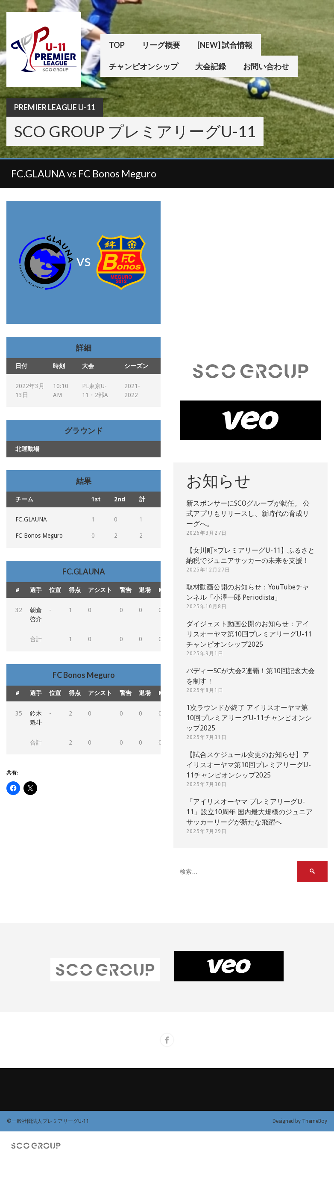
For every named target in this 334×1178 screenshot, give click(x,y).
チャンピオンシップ (143, 66)
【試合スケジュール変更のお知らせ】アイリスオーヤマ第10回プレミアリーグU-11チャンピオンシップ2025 (248, 765)
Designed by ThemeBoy (299, 1121)
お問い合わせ (266, 66)
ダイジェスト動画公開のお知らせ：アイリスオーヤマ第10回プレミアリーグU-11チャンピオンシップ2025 (249, 634)
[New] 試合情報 (224, 45)
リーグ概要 (161, 45)
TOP (117, 45)
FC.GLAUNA (31, 519)
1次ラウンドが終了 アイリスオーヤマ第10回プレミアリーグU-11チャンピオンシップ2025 (249, 718)
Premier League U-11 (54, 107)
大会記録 (210, 66)
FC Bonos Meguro (39, 535)
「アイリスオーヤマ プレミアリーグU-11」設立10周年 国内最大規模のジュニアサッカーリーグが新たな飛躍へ (249, 812)
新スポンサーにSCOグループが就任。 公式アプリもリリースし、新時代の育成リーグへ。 (248, 513)
